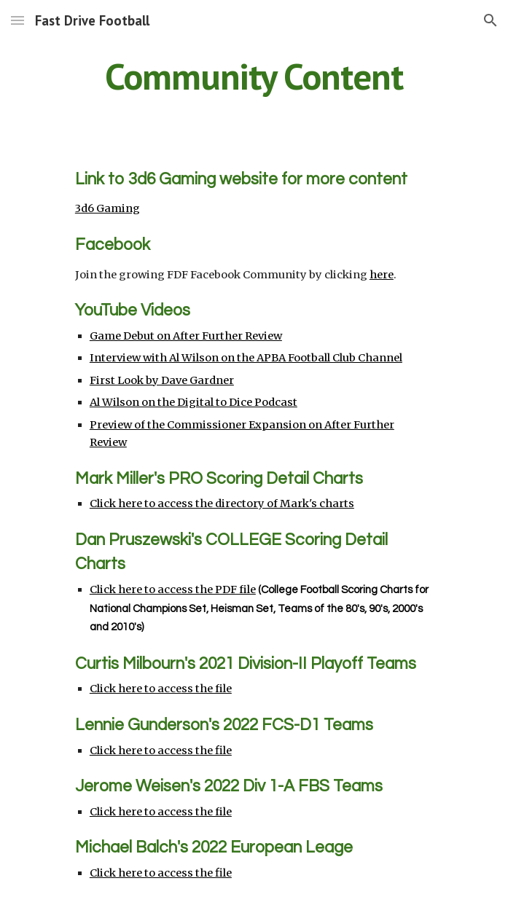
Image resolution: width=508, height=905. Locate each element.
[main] (254, 76)
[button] (17, 20)
